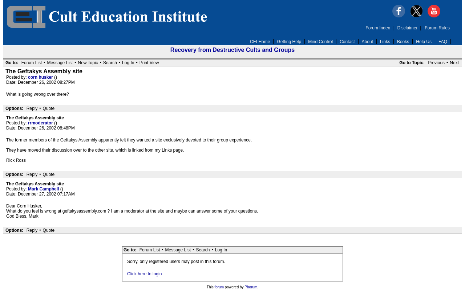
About (367, 41)
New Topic (88, 62)
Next (454, 62)
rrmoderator (41, 123)
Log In (128, 62)
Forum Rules (437, 27)
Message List (60, 62)
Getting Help (289, 41)
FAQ (442, 41)
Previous (436, 62)
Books (403, 41)
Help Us (424, 41)
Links (385, 41)
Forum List (31, 62)
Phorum (250, 287)
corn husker (41, 77)
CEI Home (260, 41)
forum (219, 287)
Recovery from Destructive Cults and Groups (232, 50)
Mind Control (320, 41)
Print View (149, 62)
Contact (347, 41)
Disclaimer (407, 27)
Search (110, 62)
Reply (32, 108)
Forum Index (377, 27)
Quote (49, 108)
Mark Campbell (44, 189)
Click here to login (144, 273)
